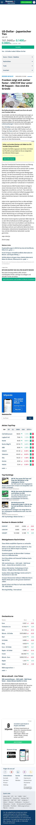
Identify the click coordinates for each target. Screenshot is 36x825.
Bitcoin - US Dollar (7, 633)
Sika (3, 458)
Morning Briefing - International (11, 590)
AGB (25, 785)
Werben (17, 780)
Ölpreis (5, 808)
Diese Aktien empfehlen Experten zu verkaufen (16, 543)
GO (30, 418)
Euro (10, 131)
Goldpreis (25, 800)
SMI (19, 800)
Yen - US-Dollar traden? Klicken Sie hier (14, 51)
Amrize (4, 461)
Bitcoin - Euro (6, 657)
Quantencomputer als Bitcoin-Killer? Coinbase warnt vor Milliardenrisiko (16, 554)
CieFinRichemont (7, 434)
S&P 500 (13, 800)
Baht (3, 630)
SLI (16, 796)
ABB (3, 447)
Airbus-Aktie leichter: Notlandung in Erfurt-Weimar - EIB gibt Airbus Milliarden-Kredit (15, 569)
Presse (5, 782)
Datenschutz (27, 780)
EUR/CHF (4, 526)
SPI (12, 796)
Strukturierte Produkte (24, 804)
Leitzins (11, 808)
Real (3, 637)
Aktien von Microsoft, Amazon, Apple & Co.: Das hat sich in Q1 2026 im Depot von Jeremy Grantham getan (16, 548)
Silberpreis (6, 804)
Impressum (27, 778)
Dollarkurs (18, 802)
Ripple (4, 661)
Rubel (3, 664)
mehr (4, 468)
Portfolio (13, 806)
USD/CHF (5, 530)
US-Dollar (7, 127)
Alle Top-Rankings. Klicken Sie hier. (13, 517)
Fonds (13, 804)
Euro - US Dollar (7, 647)
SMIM (20, 796)
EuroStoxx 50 (7, 798)
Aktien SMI (6, 796)
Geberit (4, 451)
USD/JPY (4, 533)
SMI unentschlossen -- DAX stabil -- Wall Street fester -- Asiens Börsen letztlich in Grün (16, 564)
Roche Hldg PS (6, 444)
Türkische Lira (6, 627)
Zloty (3, 644)
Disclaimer (27, 782)
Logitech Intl (6, 437)
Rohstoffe (6, 806)
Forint (4, 654)
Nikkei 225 (6, 800)
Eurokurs (26, 802)
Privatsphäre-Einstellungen (28, 787)
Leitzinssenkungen (7, 124)
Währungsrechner (8, 668)
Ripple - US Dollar (7, 650)
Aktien (5, 802)
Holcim (4, 464)
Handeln (18, 47)
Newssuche (6, 414)
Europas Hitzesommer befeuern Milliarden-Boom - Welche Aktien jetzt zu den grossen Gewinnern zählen (17, 579)
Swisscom (5, 454)
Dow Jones (16, 798)
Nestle (4, 441)
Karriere (5, 780)
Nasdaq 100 (24, 798)
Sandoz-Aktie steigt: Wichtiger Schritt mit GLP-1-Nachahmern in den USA (16, 574)
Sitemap (5, 785)
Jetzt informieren (9, 159)
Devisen (11, 802)
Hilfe (16, 778)
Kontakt (5, 778)
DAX (24, 796)
